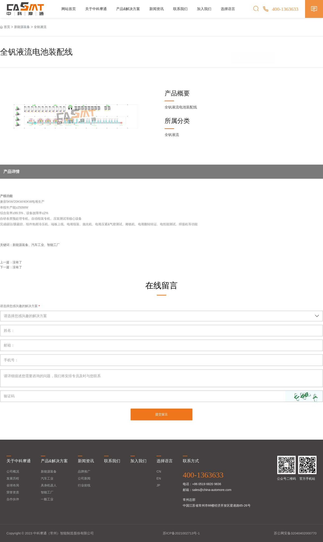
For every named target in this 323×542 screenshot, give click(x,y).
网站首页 (68, 9)
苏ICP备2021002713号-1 (181, 533)
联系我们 (180, 9)
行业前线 (84, 485)
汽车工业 (47, 478)
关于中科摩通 (96, 9)
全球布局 (13, 485)
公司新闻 (84, 478)
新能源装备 (22, 27)
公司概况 (13, 471)
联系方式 (191, 460)
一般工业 (47, 499)
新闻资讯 (156, 9)
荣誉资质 (13, 492)
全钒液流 (40, 27)
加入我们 (204, 9)
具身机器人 (49, 485)
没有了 (17, 262)
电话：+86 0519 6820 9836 (202, 484)
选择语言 (228, 9)
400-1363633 (203, 475)
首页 (7, 27)
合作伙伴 (13, 499)
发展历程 (13, 478)
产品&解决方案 (128, 9)
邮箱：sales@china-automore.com (207, 489)
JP (158, 485)
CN (159, 471)
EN (159, 478)
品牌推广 (84, 471)
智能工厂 (47, 492)
